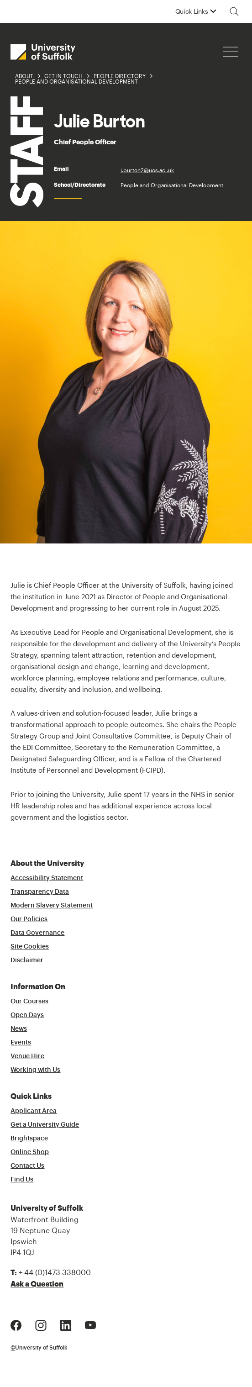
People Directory (120, 76)
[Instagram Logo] (41, 1324)
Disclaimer (26, 960)
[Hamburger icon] (230, 52)
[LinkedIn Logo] (65, 1324)
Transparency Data (39, 892)
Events (20, 1042)
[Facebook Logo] (15, 1324)
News (18, 1029)
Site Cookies (29, 947)
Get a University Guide (44, 1125)
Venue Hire (27, 1056)
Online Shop (29, 1152)
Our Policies (28, 919)
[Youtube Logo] (90, 1324)
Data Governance (37, 933)
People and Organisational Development (76, 81)
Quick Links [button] (191, 11)
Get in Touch (63, 76)
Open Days (27, 1015)
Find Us (21, 1179)
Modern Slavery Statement (51, 905)
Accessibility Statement (46, 878)
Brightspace (29, 1138)
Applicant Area (33, 1111)
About (24, 76)
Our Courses (29, 1001)
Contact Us (27, 1166)
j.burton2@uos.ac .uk (147, 170)
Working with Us (35, 1070)
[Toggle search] (234, 11)
